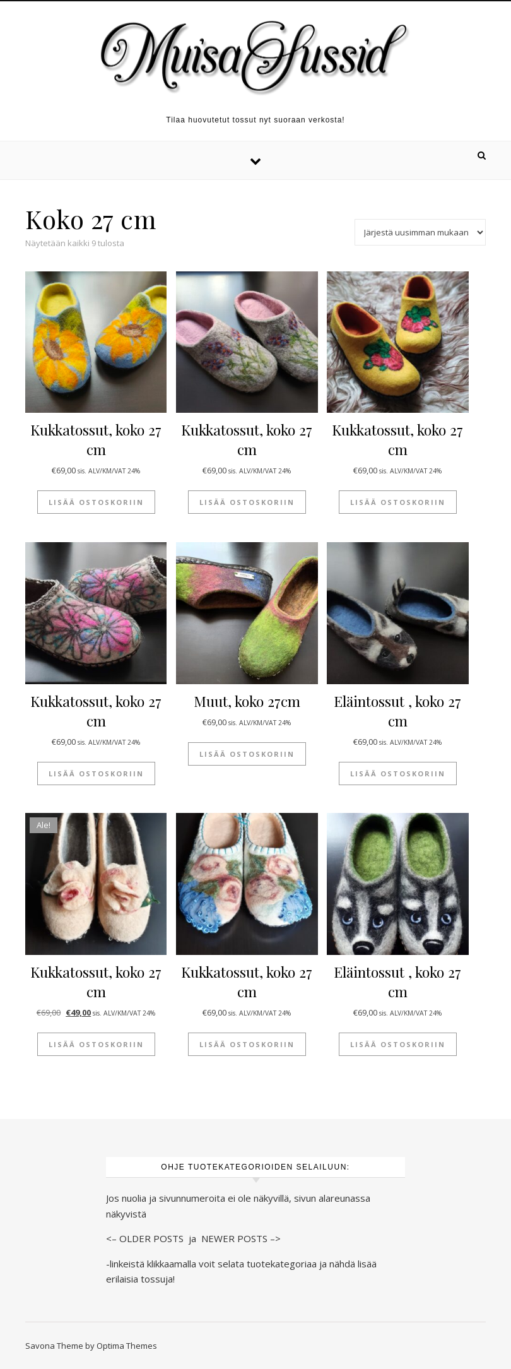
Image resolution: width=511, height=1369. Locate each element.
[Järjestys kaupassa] (420, 232)
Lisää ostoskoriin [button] (96, 502)
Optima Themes (127, 1345)
